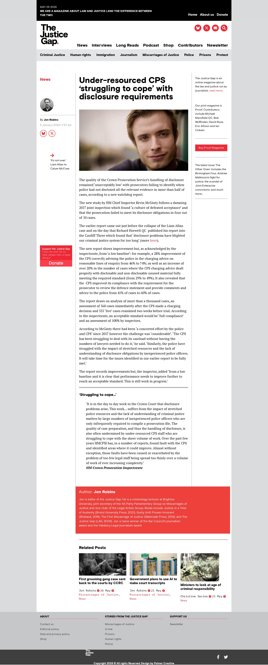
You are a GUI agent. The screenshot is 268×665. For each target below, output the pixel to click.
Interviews (102, 45)
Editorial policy (49, 629)
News (82, 45)
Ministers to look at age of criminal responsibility (200, 587)
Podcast (151, 45)
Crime (108, 629)
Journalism (128, 55)
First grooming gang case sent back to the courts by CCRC (102, 581)
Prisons (205, 55)
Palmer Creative (164, 663)
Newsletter (217, 45)
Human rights (80, 55)
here (153, 240)
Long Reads (127, 45)
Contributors (190, 45)
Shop (168, 45)
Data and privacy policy (55, 634)
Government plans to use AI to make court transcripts (153, 581)
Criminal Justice (52, 55)
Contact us (47, 624)
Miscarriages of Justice (161, 55)
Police (189, 55)
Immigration (105, 55)
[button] (224, 28)
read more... (216, 90)
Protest (222, 55)
